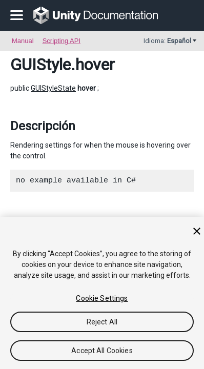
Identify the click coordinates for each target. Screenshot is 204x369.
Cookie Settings (102, 298)
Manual (23, 41)
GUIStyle (40, 64)
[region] (102, 293)
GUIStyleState (53, 88)
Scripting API (61, 41)
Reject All (102, 322)
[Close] (197, 231)
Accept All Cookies (102, 350)
